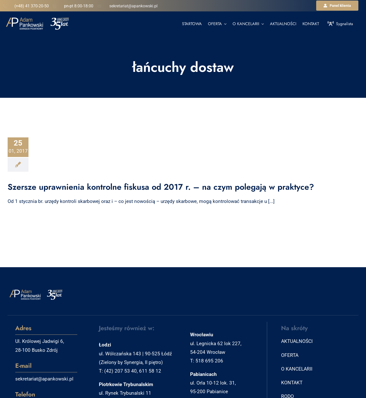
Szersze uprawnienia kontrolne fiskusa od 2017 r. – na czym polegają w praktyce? (161, 187)
